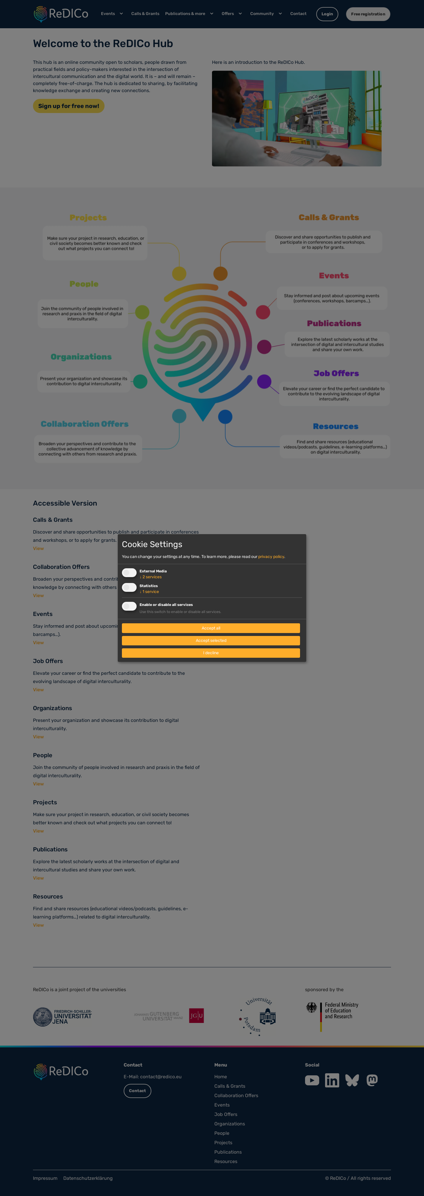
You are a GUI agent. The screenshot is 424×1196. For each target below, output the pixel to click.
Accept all (211, 628)
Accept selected (211, 640)
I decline (211, 652)
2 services (151, 576)
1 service (149, 591)
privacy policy (271, 556)
